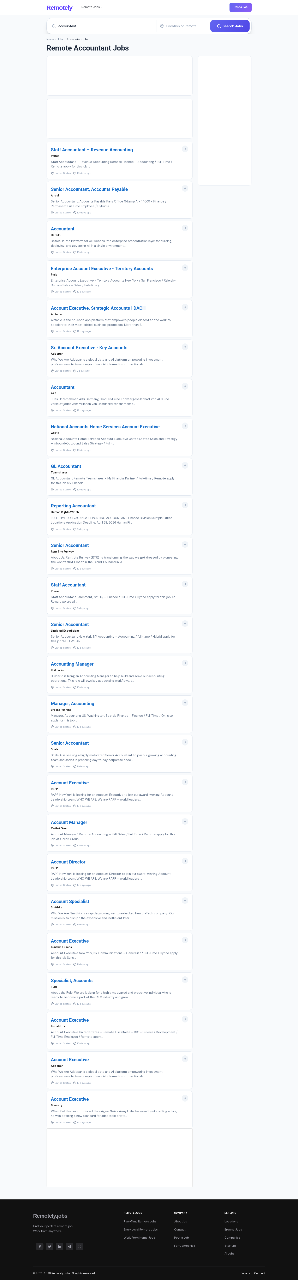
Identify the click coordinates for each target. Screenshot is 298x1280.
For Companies (184, 1245)
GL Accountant (66, 466)
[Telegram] (69, 1246)
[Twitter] (49, 1246)
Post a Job (241, 7)
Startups (231, 1245)
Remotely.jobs (50, 1216)
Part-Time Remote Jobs (140, 1221)
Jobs (60, 39)
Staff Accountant (68, 585)
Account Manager (69, 822)
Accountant (62, 228)
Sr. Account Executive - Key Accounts (89, 347)
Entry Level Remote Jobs (141, 1229)
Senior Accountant (70, 545)
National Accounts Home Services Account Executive (105, 426)
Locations (231, 1221)
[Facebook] (39, 1246)
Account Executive (70, 782)
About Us (180, 1221)
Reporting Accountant (73, 505)
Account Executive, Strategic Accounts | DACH (98, 308)
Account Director (68, 862)
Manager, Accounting (72, 703)
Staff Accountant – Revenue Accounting (92, 149)
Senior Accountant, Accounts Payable (89, 189)
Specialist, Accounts (72, 980)
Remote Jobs (92, 7)
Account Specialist (70, 901)
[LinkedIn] (59, 1246)
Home (50, 39)
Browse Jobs (233, 1229)
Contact (180, 1229)
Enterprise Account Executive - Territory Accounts (102, 268)
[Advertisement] (119, 75)
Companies (232, 1237)
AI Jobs (229, 1253)
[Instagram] (79, 1246)
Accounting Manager (72, 664)
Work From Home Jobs (139, 1237)
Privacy (245, 1273)
